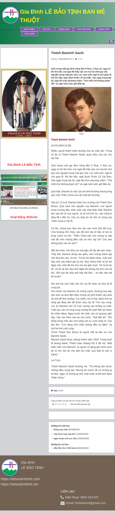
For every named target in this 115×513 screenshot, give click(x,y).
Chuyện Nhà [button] (84, 29)
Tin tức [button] (46, 29)
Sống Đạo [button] (64, 29)
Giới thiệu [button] (29, 29)
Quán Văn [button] (104, 29)
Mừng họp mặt (60, 429)
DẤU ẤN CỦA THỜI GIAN (65, 448)
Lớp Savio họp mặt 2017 (65, 434)
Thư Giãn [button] (29, 34)
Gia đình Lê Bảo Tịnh (24, 164)
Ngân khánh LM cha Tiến (65, 438)
